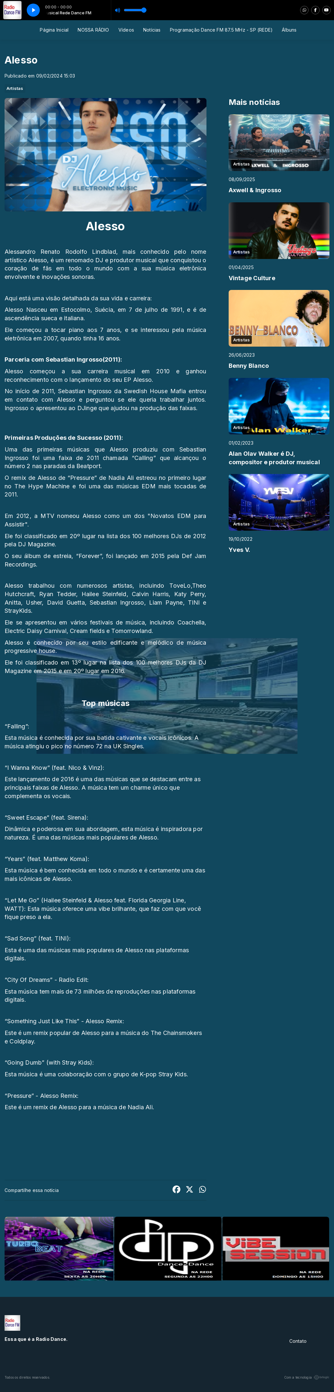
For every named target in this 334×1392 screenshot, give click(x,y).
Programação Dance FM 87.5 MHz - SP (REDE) (221, 30)
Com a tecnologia (306, 1377)
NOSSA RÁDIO (93, 30)
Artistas (15, 88)
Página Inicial (54, 30)
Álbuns (289, 30)
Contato (298, 1341)
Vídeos (126, 30)
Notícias (152, 30)
